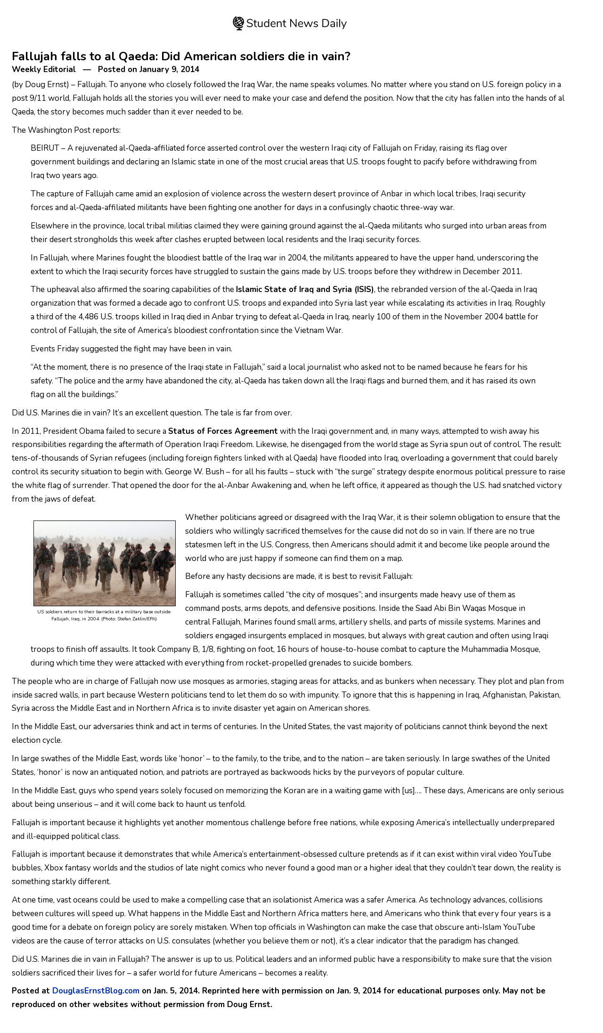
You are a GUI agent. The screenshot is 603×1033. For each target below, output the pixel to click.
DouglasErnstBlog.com (95, 990)
